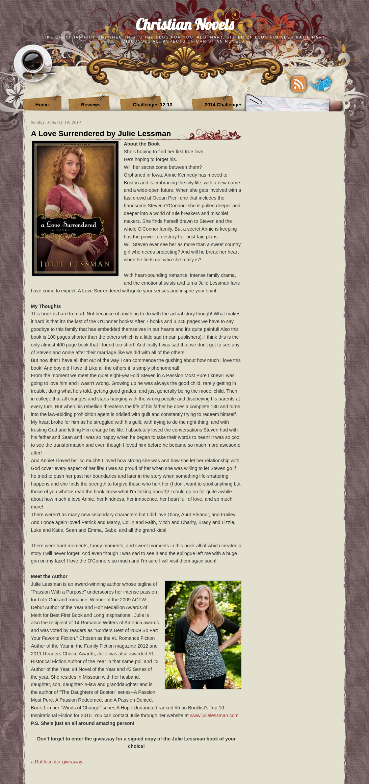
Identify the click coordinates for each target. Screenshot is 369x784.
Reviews (90, 104)
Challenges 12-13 (152, 104)
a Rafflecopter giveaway (56, 761)
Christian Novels (185, 24)
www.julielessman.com (214, 715)
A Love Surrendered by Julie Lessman (101, 133)
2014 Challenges (223, 104)
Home (42, 104)
